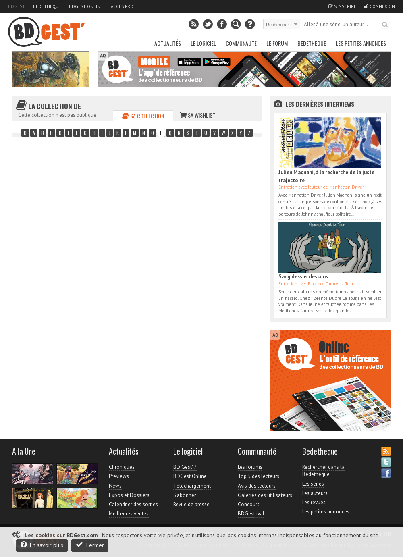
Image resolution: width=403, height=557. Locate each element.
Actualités (167, 43)
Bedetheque (47, 6)
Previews (119, 476)
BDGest (16, 6)
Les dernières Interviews (319, 104)
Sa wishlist (197, 115)
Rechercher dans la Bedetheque (323, 470)
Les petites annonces (361, 43)
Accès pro (122, 6)
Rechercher (385, 25)
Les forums (250, 466)
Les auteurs (315, 493)
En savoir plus (42, 545)
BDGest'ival (251, 513)
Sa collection (143, 116)
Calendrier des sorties (133, 504)
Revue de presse (191, 504)
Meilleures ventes (129, 513)
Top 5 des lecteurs (258, 476)
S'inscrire (342, 6)
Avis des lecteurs (257, 485)
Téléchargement (192, 485)
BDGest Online (86, 6)
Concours (249, 504)
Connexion (379, 6)
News (115, 485)
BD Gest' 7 (185, 466)
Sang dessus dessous (303, 276)
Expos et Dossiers (129, 495)
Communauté (241, 43)
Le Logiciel (203, 43)
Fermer (90, 545)
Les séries (313, 483)
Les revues (314, 502)
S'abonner (184, 495)
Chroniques (122, 466)
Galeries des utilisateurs (265, 495)
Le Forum (277, 43)
